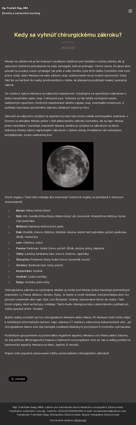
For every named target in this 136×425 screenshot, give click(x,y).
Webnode (80, 420)
